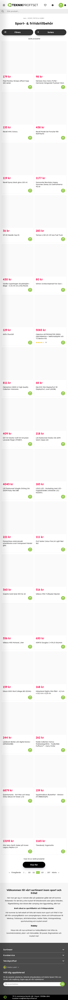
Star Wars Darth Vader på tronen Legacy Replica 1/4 (15, 846)
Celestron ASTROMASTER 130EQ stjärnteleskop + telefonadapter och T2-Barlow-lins (49, 336)
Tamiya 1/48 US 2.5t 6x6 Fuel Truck (49, 235)
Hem (24, 18)
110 (29, 872)
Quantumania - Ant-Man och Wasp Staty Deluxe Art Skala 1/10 (16, 796)
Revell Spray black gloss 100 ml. (15, 182)
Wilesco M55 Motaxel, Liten (13, 643)
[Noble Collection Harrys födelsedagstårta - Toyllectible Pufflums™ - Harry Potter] (50, 718)
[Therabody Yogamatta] (50, 822)
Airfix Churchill (8, 334)
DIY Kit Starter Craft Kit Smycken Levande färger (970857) (16, 439)
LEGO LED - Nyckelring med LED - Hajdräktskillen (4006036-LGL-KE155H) (49, 490)
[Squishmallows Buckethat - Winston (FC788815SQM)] (50, 771)
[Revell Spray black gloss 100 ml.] (17, 159)
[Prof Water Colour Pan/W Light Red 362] (50, 518)
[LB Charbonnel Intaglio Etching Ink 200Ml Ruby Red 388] (17, 465)
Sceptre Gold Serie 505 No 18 (14, 594)
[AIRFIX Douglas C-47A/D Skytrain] (50, 619)
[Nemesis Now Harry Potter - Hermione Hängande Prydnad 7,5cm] (50, 58)
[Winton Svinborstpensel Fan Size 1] (50, 260)
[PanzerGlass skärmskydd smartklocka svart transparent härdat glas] (17, 518)
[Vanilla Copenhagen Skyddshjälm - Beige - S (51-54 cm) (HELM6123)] (17, 260)
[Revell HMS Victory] (17, 108)
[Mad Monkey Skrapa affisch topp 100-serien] (17, 58)
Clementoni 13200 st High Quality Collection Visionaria (15, 388)
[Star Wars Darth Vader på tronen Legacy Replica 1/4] (17, 822)
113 (42, 872)
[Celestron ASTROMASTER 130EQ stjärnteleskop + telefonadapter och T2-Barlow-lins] (50, 311)
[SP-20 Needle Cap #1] (17, 212)
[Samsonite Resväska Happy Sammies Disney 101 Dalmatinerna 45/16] (50, 159)
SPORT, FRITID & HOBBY (36, 18)
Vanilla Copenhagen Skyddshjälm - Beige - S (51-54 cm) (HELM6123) (16, 285)
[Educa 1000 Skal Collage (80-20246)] (17, 668)
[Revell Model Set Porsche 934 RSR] (50, 108)
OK (62, 984)
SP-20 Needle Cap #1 (11, 235)
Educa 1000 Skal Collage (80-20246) (17, 691)
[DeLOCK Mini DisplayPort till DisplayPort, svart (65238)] (50, 364)
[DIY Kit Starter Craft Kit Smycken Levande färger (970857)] (17, 414)
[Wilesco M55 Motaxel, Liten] (17, 619)
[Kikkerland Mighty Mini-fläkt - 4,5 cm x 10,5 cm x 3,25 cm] (50, 668)
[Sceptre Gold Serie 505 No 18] (17, 571)
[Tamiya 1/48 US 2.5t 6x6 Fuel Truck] (50, 212)
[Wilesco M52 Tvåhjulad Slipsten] (50, 571)
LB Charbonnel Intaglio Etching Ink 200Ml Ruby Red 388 (16, 489)
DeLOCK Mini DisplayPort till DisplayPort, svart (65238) (46, 388)
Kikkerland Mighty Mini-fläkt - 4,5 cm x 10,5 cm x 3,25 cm (50, 692)
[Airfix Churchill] (17, 311)
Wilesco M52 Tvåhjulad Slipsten (48, 594)
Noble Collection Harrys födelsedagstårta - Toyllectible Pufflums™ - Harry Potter (47, 744)
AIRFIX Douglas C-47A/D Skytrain (49, 643)
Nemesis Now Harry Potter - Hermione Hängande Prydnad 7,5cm (50, 82)
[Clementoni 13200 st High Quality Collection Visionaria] (17, 364)
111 (34, 872)
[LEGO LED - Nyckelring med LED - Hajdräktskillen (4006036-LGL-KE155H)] (50, 465)
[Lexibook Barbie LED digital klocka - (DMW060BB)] (17, 718)
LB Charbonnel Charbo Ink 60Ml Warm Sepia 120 (48, 439)
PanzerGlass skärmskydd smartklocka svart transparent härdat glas (17, 543)
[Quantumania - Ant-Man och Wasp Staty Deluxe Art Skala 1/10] (17, 771)
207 (48, 872)
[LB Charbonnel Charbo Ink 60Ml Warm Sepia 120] (50, 414)
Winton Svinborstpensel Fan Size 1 (49, 284)
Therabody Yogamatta (45, 845)
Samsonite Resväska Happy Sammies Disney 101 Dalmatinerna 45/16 (49, 184)
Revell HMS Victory (10, 132)
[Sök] (34, 11)
